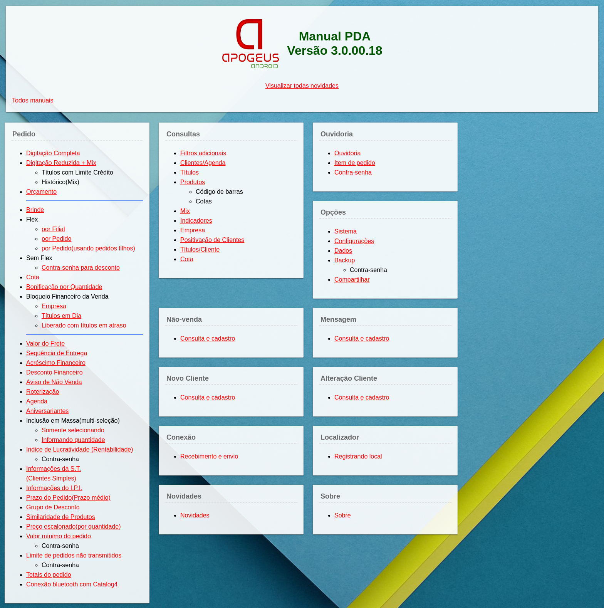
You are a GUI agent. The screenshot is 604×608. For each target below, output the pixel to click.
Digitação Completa (53, 153)
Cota (32, 277)
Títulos (189, 172)
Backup (344, 260)
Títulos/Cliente (200, 249)
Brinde (35, 210)
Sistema (345, 231)
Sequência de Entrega (56, 353)
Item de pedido (354, 163)
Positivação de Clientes (212, 240)
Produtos (192, 182)
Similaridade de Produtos (60, 517)
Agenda (36, 401)
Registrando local (358, 456)
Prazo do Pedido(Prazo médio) (68, 497)
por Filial (53, 229)
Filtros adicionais (203, 153)
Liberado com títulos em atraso (84, 325)
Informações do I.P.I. (54, 488)
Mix (185, 211)
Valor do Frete (45, 343)
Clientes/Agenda (202, 163)
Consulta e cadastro (207, 338)
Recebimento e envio (209, 456)
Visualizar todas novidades (302, 85)
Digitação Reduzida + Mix (61, 163)
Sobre (342, 515)
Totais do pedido (48, 574)
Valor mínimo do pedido (58, 536)
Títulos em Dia (61, 315)
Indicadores (196, 220)
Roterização (42, 391)
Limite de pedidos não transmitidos (73, 555)
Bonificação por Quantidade (64, 287)
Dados (343, 250)
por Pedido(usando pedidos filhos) (88, 248)
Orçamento (41, 191)
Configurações (354, 241)
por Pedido (56, 238)
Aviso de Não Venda (54, 382)
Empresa (54, 306)
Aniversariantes (47, 411)
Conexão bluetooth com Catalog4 (72, 584)
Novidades (195, 515)
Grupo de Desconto (53, 507)
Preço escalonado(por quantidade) (73, 526)
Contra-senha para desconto (81, 267)
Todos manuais (33, 100)
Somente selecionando (73, 430)
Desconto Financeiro (54, 372)
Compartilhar (352, 279)
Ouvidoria (347, 153)
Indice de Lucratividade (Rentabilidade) (79, 449)
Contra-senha (353, 172)
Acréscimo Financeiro (56, 362)
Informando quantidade (73, 440)
